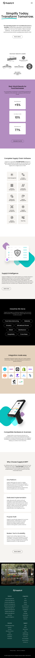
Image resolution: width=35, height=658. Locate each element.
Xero (25, 598)
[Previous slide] (3, 574)
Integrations (25, 596)
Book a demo (17, 36)
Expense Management (9, 613)
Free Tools (25, 636)
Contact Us (25, 642)
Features (10, 596)
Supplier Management (9, 611)
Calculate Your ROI (17, 141)
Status (25, 627)
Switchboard (25, 615)
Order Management (9, 598)
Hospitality (11, 334)
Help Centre (25, 629)
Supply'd (25, 623)
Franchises (24, 334)
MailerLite (25, 619)
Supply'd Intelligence (9, 617)
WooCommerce (25, 606)
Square (25, 602)
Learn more (6, 288)
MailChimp (25, 617)
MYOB (25, 600)
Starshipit (25, 613)
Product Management (9, 600)
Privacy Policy (13, 650)
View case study (17, 578)
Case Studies (25, 634)
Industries (10, 623)
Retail (11, 330)
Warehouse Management (9, 606)
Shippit (25, 611)
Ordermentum (25, 607)
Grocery (8, 325)
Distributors (22, 330)
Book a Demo (25, 640)
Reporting (10, 615)
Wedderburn (25, 609)
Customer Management (9, 609)
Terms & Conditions (21, 650)
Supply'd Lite (25, 633)
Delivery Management (9, 607)
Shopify (25, 604)
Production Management (9, 604)
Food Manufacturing (12, 321)
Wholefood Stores (23, 325)
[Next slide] (32, 574)
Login (25, 625)
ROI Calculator (25, 638)
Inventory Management (10, 602)
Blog (25, 631)
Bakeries (27, 321)
